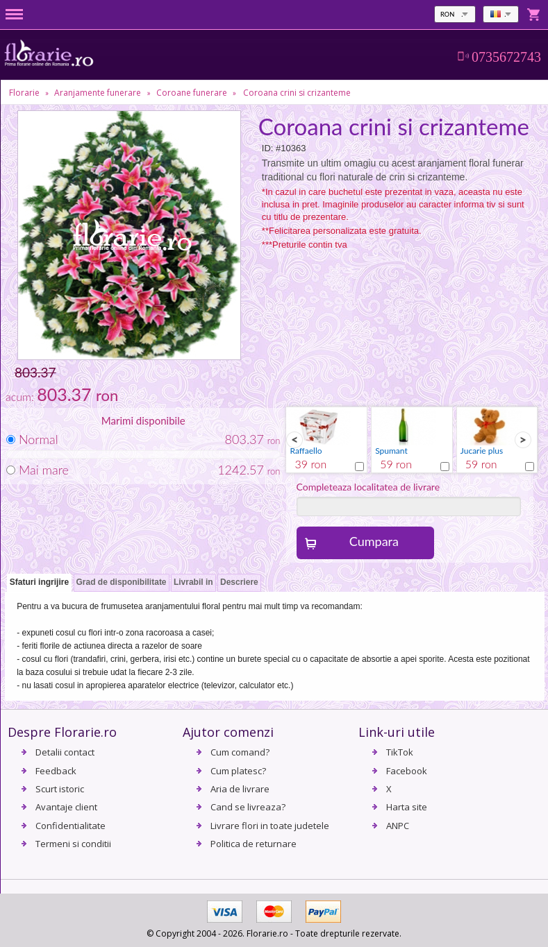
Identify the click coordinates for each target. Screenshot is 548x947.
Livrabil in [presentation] (193, 582)
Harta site (406, 807)
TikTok (399, 752)
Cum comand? (239, 752)
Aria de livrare (239, 789)
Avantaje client (66, 807)
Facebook (406, 771)
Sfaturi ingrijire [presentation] (39, 582)
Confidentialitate (70, 825)
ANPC (397, 825)
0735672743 (506, 57)
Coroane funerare (191, 93)
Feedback (55, 771)
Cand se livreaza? (247, 807)
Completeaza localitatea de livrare (368, 487)
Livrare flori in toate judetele (269, 825)
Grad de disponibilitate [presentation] (121, 582)
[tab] (39, 583)
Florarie (24, 93)
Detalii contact (64, 752)
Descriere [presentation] (239, 582)
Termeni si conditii (73, 843)
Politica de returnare (253, 843)
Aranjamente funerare (97, 93)
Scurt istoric (59, 789)
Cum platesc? (238, 771)
